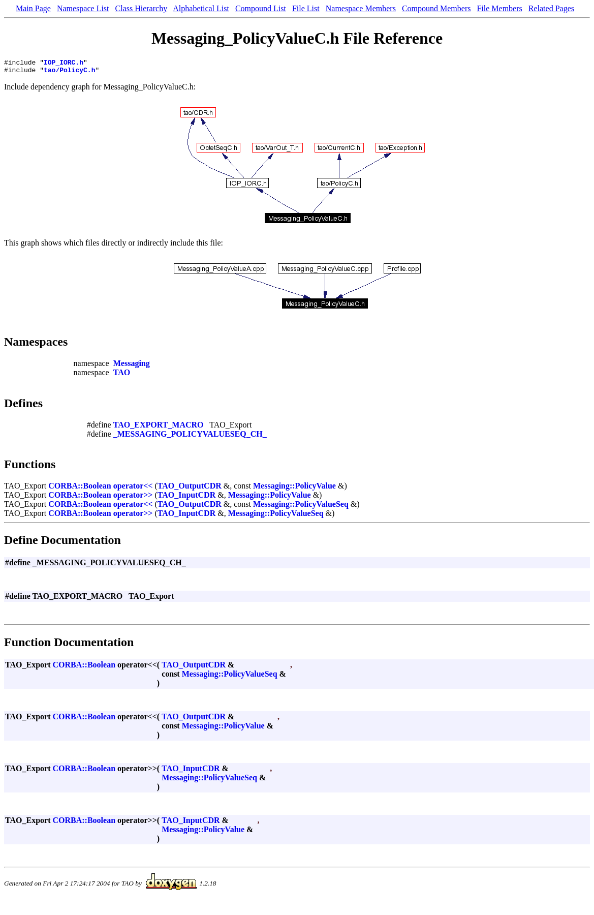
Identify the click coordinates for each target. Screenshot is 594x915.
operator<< (133, 488)
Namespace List (83, 8)
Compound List (260, 8)
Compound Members (436, 8)
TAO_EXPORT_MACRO (158, 427)
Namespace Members (361, 8)
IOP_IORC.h (63, 63)
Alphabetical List (201, 8)
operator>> (133, 498)
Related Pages (551, 8)
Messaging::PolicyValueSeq (301, 507)
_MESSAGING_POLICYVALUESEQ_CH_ (190, 437)
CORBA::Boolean (79, 488)
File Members (499, 8)
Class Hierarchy (141, 8)
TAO (121, 375)
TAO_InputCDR (186, 498)
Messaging (131, 366)
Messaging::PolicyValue (294, 488)
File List (306, 8)
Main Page (33, 8)
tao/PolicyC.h (69, 72)
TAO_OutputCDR (190, 488)
